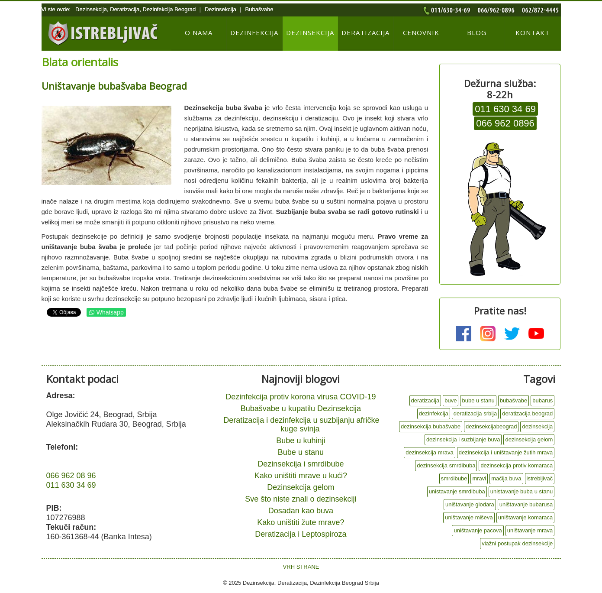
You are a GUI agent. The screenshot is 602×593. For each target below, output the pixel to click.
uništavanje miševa (469, 517)
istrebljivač (540, 478)
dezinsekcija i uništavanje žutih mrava (506, 452)
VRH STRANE (301, 567)
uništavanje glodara (469, 504)
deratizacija (425, 400)
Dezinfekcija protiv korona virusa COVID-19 (300, 396)
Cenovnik (421, 32)
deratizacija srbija (475, 413)
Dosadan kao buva (300, 510)
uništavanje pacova (478, 530)
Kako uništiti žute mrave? (300, 522)
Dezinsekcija (310, 32)
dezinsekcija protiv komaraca (516, 465)
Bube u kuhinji (300, 440)
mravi (479, 478)
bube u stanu (478, 400)
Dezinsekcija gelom (300, 487)
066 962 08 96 (71, 475)
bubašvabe (514, 400)
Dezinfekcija (254, 32)
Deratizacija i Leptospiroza (300, 534)
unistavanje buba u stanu (521, 491)
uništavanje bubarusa (526, 504)
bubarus (542, 400)
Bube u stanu (301, 452)
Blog (476, 32)
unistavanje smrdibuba (457, 491)
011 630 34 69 (505, 109)
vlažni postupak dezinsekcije (517, 543)
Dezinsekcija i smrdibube (301, 464)
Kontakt (532, 32)
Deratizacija (365, 32)
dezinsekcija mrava (430, 452)
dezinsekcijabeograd (491, 426)
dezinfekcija (433, 413)
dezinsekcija (537, 426)
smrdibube (454, 478)
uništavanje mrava (530, 530)
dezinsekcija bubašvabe (430, 426)
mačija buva (506, 478)
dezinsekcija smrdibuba (446, 465)
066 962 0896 (505, 123)
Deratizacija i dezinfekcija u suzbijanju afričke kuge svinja (301, 424)
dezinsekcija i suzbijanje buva (463, 439)
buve (450, 400)
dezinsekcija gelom (529, 439)
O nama (198, 32)
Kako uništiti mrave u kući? (300, 475)
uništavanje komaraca (525, 517)
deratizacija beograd (527, 413)
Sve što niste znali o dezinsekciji (300, 499)
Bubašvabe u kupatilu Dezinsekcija (301, 408)
